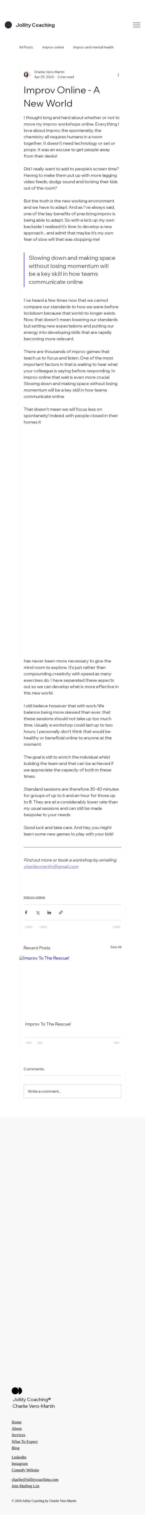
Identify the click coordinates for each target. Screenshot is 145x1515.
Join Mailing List (25, 1486)
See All (116, 947)
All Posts (26, 47)
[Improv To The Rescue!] (72, 986)
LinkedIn (19, 1457)
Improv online (53, 47)
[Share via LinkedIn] (49, 912)
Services (18, 1435)
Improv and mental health (93, 47)
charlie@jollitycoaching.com (35, 1479)
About (17, 1428)
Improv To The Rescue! (48, 1024)
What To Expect (25, 1441)
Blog (15, 1448)
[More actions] (118, 74)
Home (17, 1422)
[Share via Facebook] (26, 912)
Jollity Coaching (35, 25)
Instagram (20, 1463)
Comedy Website (25, 1470)
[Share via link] (61, 912)
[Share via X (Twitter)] (37, 912)
